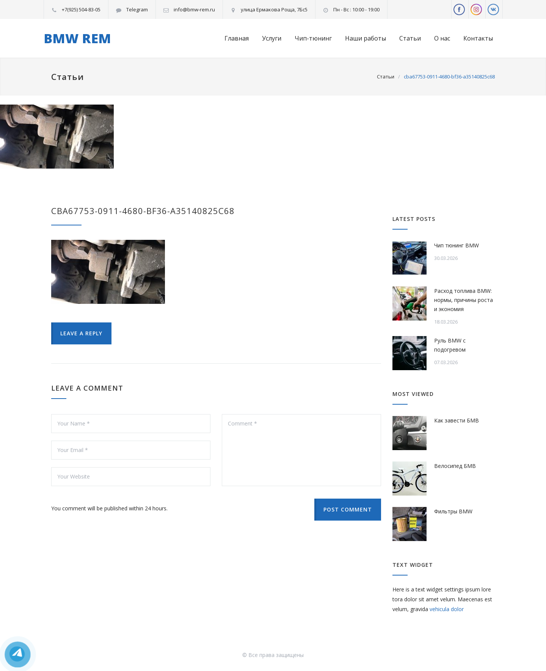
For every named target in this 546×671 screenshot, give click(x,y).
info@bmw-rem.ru (194, 9)
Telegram (137, 9)
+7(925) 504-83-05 (81, 9)
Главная (236, 38)
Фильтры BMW (453, 511)
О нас (442, 38)
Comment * (301, 450)
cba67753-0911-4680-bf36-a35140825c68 (143, 210)
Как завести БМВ (456, 420)
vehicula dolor (447, 609)
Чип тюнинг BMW (456, 245)
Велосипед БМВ (455, 465)
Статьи (410, 38)
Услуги (271, 38)
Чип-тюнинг (313, 38)
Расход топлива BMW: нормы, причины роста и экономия (463, 300)
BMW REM (77, 38)
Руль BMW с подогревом (450, 345)
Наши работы (365, 38)
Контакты (478, 38)
